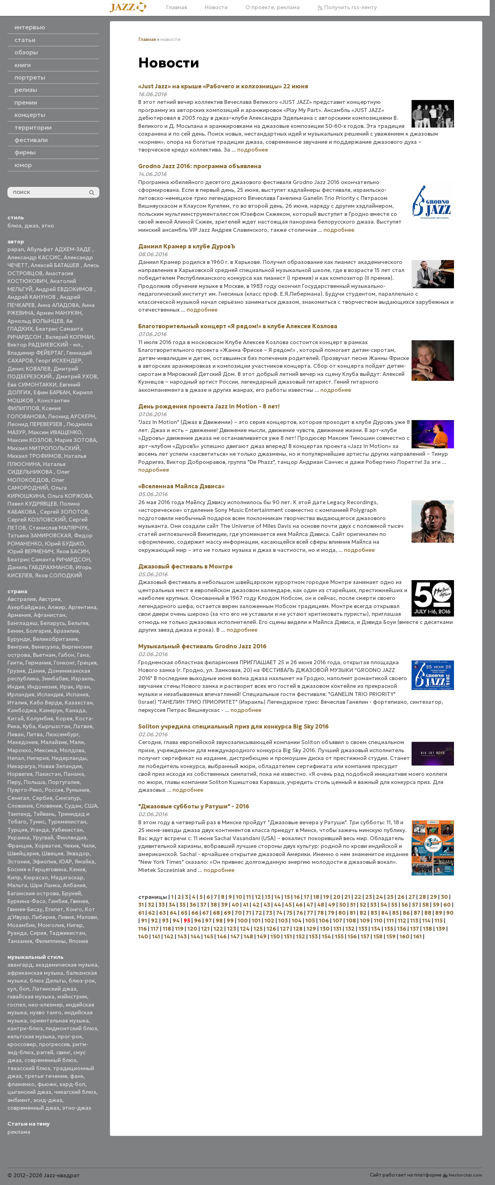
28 (422, 897)
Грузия (16, 670)
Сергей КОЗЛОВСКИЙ (36, 519)
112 (402, 920)
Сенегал (18, 798)
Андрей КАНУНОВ (32, 297)
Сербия (42, 798)
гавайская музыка (30, 996)
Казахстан (79, 702)
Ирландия (20, 694)
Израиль (82, 678)
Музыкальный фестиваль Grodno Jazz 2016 (202, 646)
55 (394, 904)
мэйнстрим (72, 996)
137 (414, 928)
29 (433, 897)
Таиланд (18, 813)
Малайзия (54, 742)
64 (173, 912)
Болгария (38, 630)
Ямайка (84, 861)
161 (417, 936)
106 (324, 920)
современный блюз (50, 1060)
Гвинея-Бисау (24, 909)
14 (277, 897)
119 (179, 928)
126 (271, 928)
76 (299, 912)
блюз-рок (82, 980)
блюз (14, 225)
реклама (18, 1131)
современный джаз (33, 1107)
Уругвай (43, 837)
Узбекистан (67, 829)
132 (350, 928)
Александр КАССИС (34, 257)
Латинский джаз (54, 988)
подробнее (252, 149)
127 (284, 928)
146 (222, 936)
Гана (83, 655)
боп (24, 988)
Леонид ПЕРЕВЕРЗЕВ (35, 424)
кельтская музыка (31, 1036)
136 (401, 928)
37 (203, 904)
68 (216, 912)
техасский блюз (28, 1068)
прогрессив (54, 1044)
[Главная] (131, 7)
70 (238, 912)
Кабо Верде (46, 702)
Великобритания (55, 639)
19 (326, 897)
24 (379, 897)
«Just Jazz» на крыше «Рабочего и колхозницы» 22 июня (223, 86)
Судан (72, 805)
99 (230, 920)
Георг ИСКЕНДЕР (58, 360)
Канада (75, 710)
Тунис (37, 821)
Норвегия (20, 774)
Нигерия (38, 758)
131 (337, 928)
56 (404, 904)
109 (365, 920)
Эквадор (77, 853)
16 (297, 897)
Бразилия (66, 630)
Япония (78, 941)
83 (374, 912)
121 (205, 928)
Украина (18, 837)
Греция (87, 662)
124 (245, 928)
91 (144, 920)
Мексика (45, 750)
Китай (15, 718)
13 (267, 897)
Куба (29, 726)
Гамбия (58, 901)
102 (269, 920)
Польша (34, 782)
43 (266, 904)
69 (227, 912)
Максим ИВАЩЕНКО (55, 432)
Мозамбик (21, 925)
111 (390, 920)
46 (299, 904)
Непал (15, 758)
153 (313, 936)
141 (156, 936)
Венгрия (18, 646)
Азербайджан (26, 607)
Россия (54, 789)
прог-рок (70, 1036)
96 (197, 920)
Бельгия (78, 623)
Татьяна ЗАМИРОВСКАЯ (39, 535)
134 (375, 928)
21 (347, 897)
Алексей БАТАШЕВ (56, 265)
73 (269, 912)
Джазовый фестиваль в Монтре (185, 566)
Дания (36, 670)
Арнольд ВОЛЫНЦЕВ (35, 321)
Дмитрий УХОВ (76, 376)
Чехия (71, 845)
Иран (83, 686)
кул (11, 988)
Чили (88, 845)
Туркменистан (67, 821)
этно (47, 225)
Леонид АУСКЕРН (71, 416)
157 (365, 936)
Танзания (19, 941)
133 (363, 928)
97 (208, 920)
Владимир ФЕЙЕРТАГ (35, 352)
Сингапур (67, 798)
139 (440, 928)
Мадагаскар (67, 877)
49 (331, 904)
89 (438, 912)
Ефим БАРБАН (52, 392)
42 (256, 904)
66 (194, 912)
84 (384, 912)
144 (195, 936)
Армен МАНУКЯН (59, 312)
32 (151, 904)
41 (246, 904)
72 (258, 912)
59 (436, 904)
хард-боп (72, 1084)
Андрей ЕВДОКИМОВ (64, 289)
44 (277, 904)
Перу (14, 782)
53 (373, 904)
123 (231, 928)
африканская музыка (35, 972)
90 (450, 912)
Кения (77, 869)
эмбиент (18, 1100)
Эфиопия (44, 861)
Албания (74, 885)
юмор (23, 165)
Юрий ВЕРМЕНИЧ (30, 551)
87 (417, 912)
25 (390, 897)
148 (248, 936)
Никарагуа (21, 766)
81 (353, 912)
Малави (87, 917)
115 (439, 920)
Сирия (38, 933)
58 (425, 904)
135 (388, 928)
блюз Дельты (48, 980)
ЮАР (65, 861)
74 (279, 912)
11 (248, 897)
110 (378, 920)
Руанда (17, 933)
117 (155, 928)
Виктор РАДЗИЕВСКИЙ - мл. (44, 344)
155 (339, 936)
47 (310, 904)
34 (172, 904)
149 (262, 936)
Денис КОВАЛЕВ (29, 368)
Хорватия (47, 845)
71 (248, 912)
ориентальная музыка (59, 1020)
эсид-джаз (47, 1100)
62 (151, 912)
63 (162, 912)
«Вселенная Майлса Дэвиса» (181, 486)
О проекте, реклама (272, 7)
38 (213, 904)
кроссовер (21, 1044)
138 (427, 928)
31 (141, 904)
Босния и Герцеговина (36, 869)
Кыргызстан (54, 726)
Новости (216, 7)
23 (368, 897)
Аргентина (82, 607)
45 (288, 904)
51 (353, 904)
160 (404, 936)
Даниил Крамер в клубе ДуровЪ (186, 246)
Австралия (21, 599)
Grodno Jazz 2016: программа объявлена (199, 166)
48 (320, 904)
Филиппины (50, 941)
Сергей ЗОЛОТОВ (64, 511)
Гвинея (79, 901)
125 (258, 928)
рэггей (44, 1052)
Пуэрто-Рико (24, 789)
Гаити (15, 662)
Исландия (50, 694)
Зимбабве (55, 678)
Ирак (66, 686)
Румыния (77, 789)
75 (289, 912)
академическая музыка (66, 964)
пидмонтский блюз (71, 1028)
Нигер (75, 925)
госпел (16, 1004)
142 (169, 936)
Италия (17, 702)
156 (352, 936)
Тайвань (44, 813)
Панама (74, 774)
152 (300, 936)
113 (414, 920)
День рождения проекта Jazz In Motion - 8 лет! (209, 406)
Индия (15, 686)
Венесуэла (45, 646)
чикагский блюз (75, 1092)
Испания (77, 694)
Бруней (71, 893)
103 (283, 920)
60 (447, 904)
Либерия (43, 917)
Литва (35, 734)
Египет (54, 909)
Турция (17, 829)
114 (426, 920)
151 (288, 936)
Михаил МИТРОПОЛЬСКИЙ (43, 448)
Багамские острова (33, 893)
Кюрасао (36, 877)
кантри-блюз (25, 1028)
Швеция (52, 853)
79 (331, 912)
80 (342, 912)
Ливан (15, 734)
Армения (19, 615)
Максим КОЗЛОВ (29, 440)
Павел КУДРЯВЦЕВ (32, 503)
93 (165, 920)
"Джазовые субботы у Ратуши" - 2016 (193, 806)
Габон (66, 655)
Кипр (14, 877)
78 (320, 912)
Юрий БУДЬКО (64, 543)
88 (427, 912)
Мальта (17, 885)
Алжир (56, 607)
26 (400, 897)
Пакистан (48, 774)
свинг (63, 1052)
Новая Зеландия (60, 766)
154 (326, 936)
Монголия (51, 925)
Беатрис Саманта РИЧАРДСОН (48, 559)
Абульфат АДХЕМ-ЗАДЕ (59, 249)
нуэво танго (46, 1012)
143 (182, 936)
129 (311, 928)
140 (143, 936)
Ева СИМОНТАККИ (32, 384)
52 (363, 904)
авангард (20, 964)
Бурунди (18, 639)
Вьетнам (44, 655)
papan (15, 249)
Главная (176, 7)
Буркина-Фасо (26, 901)
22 (357, 897)
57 (415, 904)
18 (316, 897)
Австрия (49, 599)
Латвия (82, 726)
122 (218, 928)
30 (444, 897)
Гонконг (64, 662)
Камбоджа (21, 710)
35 (182, 904)
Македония (22, 742)
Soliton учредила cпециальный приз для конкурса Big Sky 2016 (233, 726)
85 (395, 912)
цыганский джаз (29, 1092)
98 (219, 920)
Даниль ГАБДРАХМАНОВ (40, 567)
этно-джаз (76, 1107)
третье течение (45, 1076)
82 (363, 912)
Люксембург (62, 734)
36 (193, 904)
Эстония (18, 861)
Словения (49, 805)
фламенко (21, 1084)
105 (310, 920)
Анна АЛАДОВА (58, 305)
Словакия (20, 805)
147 (235, 936)
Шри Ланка (45, 885)
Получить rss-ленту (347, 7)
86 (406, 912)
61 (141, 912)
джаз (31, 225)
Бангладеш (22, 623)
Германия (38, 662)
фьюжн (47, 1084)
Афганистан (49, 615)
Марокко (19, 750)
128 (298, 928)
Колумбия (40, 718)
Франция (19, 845)
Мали (77, 742)
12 (258, 897)
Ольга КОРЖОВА (69, 496)
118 (167, 928)
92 (154, 920)
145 (208, 936)
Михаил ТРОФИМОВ (34, 456)
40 (235, 904)
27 (411, 897)
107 (337, 920)
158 (378, 936)
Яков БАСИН (72, 551)
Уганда (39, 829)
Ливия (66, 917)
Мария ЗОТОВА (75, 440)
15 (287, 897)
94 (176, 920)
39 (224, 904)
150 (275, 936)
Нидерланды (69, 758)
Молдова (72, 750)
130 (325, 928)
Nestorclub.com (465, 1175)
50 (342, 904)
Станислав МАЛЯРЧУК (58, 527)
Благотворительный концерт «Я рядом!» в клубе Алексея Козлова (237, 326)
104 (297, 920)
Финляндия (71, 837)
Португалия (64, 782)
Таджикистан (67, 933)
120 (192, 928)
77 (310, 912)
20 (336, 897)
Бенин (15, 630)
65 (184, 912)
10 (239, 897)
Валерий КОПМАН (69, 337)
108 (351, 920)
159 (391, 936)
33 (161, 904)
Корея (64, 718)
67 (205, 912)
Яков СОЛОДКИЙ (58, 575)
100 (243, 920)
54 (383, 904)
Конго (74, 909)
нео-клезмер (45, 1004)
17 (306, 897)
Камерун (51, 710)
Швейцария (23, 853)
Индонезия (42, 686)
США (90, 805)
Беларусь (52, 623)
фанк (76, 1076)
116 (142, 928)
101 (256, 920)
